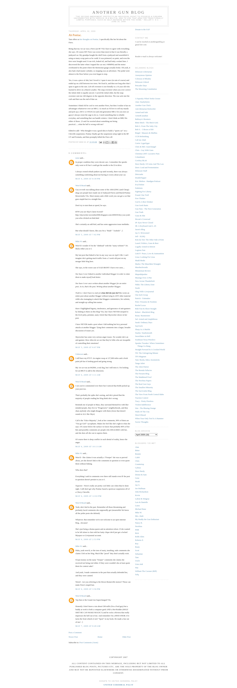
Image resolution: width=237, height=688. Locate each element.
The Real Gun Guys (143, 384)
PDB (137, 530)
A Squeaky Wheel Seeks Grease (147, 98)
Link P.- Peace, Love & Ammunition (149, 253)
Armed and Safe (141, 112)
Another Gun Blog (118, 12)
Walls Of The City (142, 411)
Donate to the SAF (142, 29)
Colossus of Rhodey (143, 79)
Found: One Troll (142, 195)
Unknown (79, 354)
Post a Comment (75, 632)
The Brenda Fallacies (143, 370)
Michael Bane (140, 509)
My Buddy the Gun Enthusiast (147, 519)
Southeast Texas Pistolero (145, 340)
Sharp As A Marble (142, 329)
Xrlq (137, 574)
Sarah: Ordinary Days (143, 322)
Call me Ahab (140, 140)
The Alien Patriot (142, 367)
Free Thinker (140, 198)
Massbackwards (141, 267)
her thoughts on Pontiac (88, 39)
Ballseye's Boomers (143, 119)
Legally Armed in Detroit (145, 247)
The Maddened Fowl (143, 377)
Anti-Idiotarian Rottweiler (145, 109)
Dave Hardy (140, 471)
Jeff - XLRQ (140, 236)
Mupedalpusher (141, 274)
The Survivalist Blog (143, 391)
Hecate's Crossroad (142, 219)
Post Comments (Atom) (89, 642)
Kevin (137, 495)
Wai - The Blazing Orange (145, 408)
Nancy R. (139, 523)
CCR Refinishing (142, 136)
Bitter (137, 450)
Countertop (139, 464)
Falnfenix (139, 188)
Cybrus (138, 468)
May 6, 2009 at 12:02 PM (88, 496)
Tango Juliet (140, 363)
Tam (137, 557)
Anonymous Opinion (143, 75)
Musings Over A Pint (143, 278)
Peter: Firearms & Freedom (146, 302)
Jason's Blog (140, 229)
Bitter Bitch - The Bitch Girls (146, 122)
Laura (137, 505)
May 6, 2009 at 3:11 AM (87, 375)
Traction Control (141, 398)
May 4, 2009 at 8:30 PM (87, 179)
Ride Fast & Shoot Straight (145, 308)
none (77, 158)
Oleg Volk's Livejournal (144, 291)
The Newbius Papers (143, 380)
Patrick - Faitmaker (142, 298)
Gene (137, 478)
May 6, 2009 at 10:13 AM (88, 446)
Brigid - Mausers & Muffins (146, 133)
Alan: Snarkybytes (142, 102)
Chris (137, 461)
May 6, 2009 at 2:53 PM (87, 539)
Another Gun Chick (143, 105)
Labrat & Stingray (142, 499)
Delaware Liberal (142, 82)
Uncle (137, 561)
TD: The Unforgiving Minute (146, 353)
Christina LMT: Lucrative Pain (147, 154)
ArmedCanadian (141, 116)
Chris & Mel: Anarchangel (145, 147)
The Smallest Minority (144, 387)
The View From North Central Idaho (149, 394)
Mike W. (78, 241)
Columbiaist (140, 157)
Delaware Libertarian (143, 72)
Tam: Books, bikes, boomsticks (147, 360)
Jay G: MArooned (142, 233)
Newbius (138, 526)
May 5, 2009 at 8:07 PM (87, 347)
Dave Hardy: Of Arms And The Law (149, 164)
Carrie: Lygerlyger (142, 143)
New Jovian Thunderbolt (145, 281)
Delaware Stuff (141, 171)
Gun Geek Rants (141, 205)
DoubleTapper (140, 178)
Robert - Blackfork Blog (144, 312)
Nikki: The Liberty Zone (144, 284)
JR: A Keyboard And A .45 (145, 226)
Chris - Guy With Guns (144, 150)
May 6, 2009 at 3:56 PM (87, 589)
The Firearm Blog (142, 373)
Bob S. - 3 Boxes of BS (144, 129)
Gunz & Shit (140, 215)
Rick (137, 533)
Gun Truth (139, 212)
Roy (136, 543)
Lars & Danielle (141, 502)
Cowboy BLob (141, 160)
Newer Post (73, 637)
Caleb (137, 457)
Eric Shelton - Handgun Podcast (147, 181)
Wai (136, 568)
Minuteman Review (143, 271)
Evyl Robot (139, 184)
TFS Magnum (140, 356)
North (137, 288)
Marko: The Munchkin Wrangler (148, 264)
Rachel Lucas (140, 305)
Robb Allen (139, 536)
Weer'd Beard (80, 185)
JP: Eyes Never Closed (144, 222)
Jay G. (137, 485)
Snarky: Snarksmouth (143, 333)
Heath (137, 481)
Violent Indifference (143, 405)
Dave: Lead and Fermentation (147, 167)
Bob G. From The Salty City (146, 126)
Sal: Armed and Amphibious (146, 319)
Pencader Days (141, 85)
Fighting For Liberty (143, 191)
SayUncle (139, 326)
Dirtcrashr (139, 174)
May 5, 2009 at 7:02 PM (87, 234)
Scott (137, 550)
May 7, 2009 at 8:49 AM (88, 626)
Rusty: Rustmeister (142, 315)
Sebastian (139, 554)
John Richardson (141, 492)
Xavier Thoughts (141, 422)
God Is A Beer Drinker (144, 202)
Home (100, 637)
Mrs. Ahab (139, 516)
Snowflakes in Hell (142, 336)
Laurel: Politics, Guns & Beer (147, 243)
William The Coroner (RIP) (146, 571)
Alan (137, 447)
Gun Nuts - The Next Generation (148, 209)
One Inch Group (141, 295)
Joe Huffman (140, 488)
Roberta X (139, 540)
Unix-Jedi (139, 564)
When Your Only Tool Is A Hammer (149, 418)
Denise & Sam (141, 475)
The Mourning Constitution (146, 89)
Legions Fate (140, 250)
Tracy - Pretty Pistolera (144, 401)
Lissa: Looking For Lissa (145, 257)
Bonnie (138, 454)
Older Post (126, 637)
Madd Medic (140, 260)
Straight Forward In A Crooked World (150, 349)
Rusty (137, 547)
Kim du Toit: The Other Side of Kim (149, 240)
